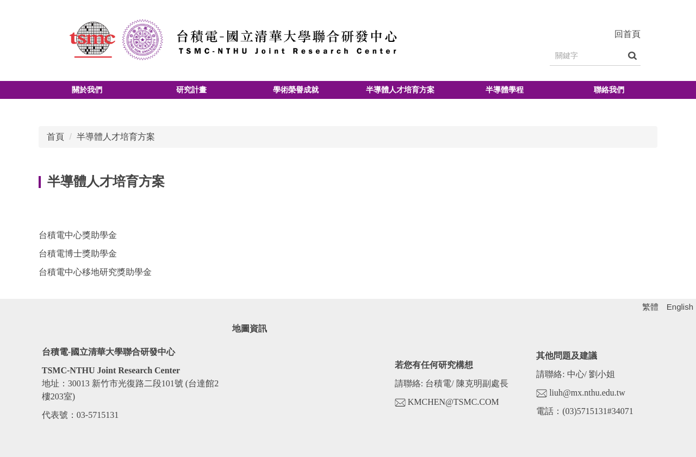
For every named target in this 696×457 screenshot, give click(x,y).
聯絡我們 (609, 89)
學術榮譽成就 (296, 89)
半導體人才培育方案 (400, 89)
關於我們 (87, 89)
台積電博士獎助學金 (78, 253)
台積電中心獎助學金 (78, 235)
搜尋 (632, 55)
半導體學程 (505, 89)
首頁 (55, 136)
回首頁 (627, 34)
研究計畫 (191, 89)
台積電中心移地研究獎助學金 (95, 272)
